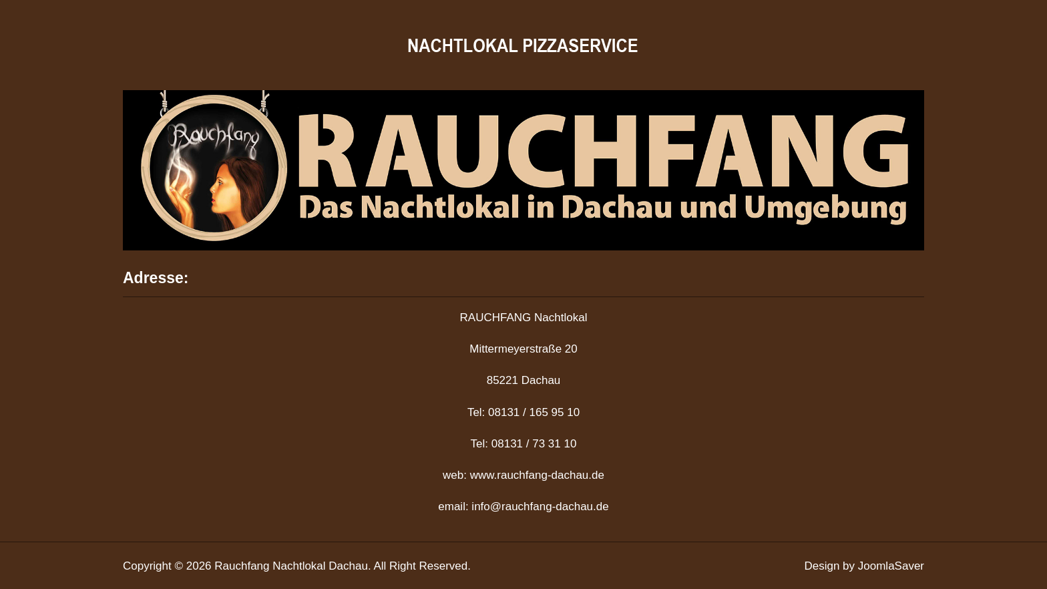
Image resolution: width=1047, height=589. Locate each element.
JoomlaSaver (891, 566)
